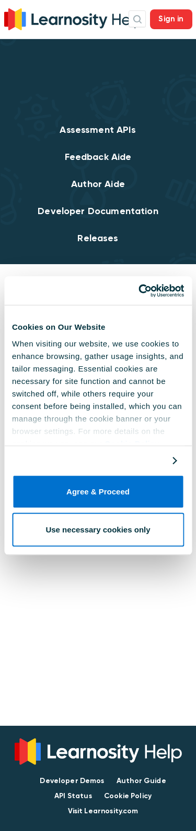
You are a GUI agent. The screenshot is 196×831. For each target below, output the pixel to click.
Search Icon (137, 19)
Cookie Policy (128, 795)
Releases (97, 238)
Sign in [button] (170, 18)
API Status (73, 795)
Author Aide (98, 184)
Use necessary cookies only (97, 529)
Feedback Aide (98, 157)
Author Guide (141, 780)
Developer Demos (72, 780)
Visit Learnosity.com (103, 811)
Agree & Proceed (98, 492)
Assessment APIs (98, 129)
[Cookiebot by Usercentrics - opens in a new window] (139, 290)
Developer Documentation (98, 211)
